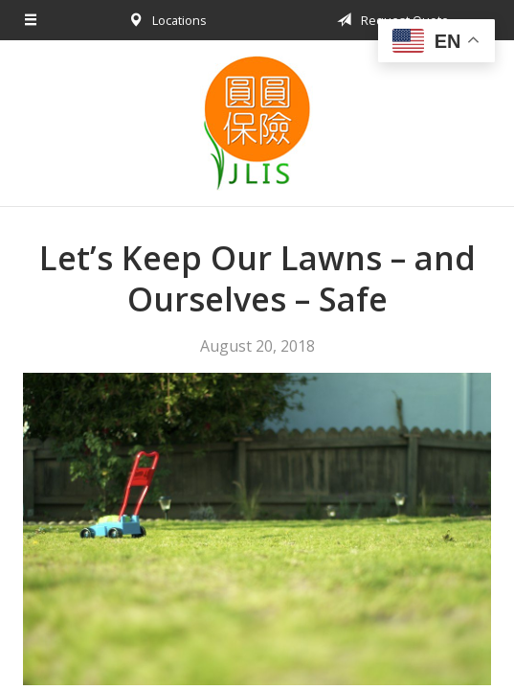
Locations (164, 20)
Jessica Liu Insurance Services (257, 123)
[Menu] (31, 20)
